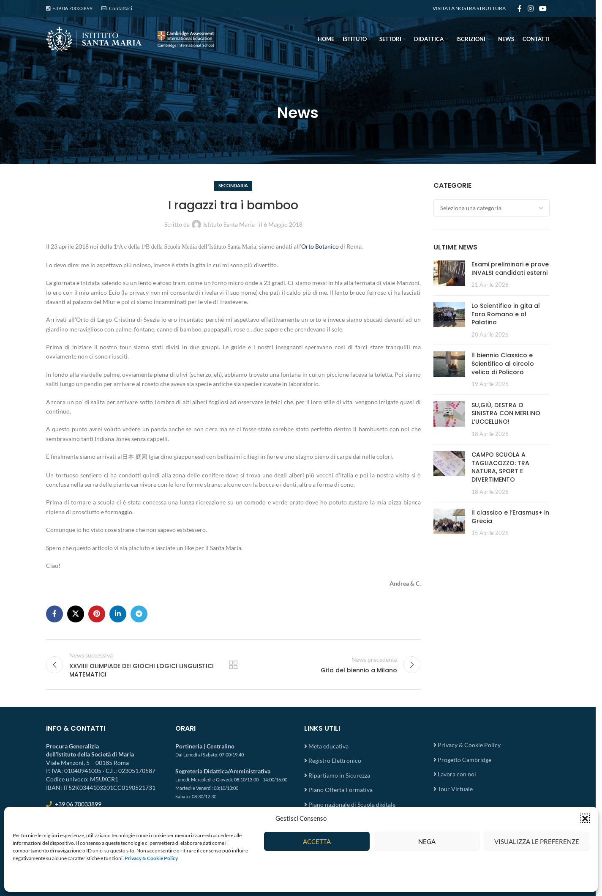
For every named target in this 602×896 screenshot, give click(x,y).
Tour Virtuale (455, 788)
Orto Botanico (320, 246)
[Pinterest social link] (96, 614)
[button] (585, 818)
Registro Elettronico (334, 760)
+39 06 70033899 (72, 8)
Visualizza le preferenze (536, 841)
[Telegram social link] (139, 614)
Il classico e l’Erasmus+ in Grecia (510, 516)
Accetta (317, 841)
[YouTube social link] (543, 8)
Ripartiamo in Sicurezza (339, 775)
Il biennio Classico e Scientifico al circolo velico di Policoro (502, 363)
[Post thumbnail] (449, 274)
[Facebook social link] (520, 8)
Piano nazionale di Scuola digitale (351, 804)
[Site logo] (130, 38)
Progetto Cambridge (464, 759)
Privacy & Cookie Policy (469, 744)
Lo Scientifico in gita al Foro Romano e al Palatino (505, 313)
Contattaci (120, 8)
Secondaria (233, 185)
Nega (427, 841)
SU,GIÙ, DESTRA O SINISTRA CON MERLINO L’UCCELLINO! (505, 413)
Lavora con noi (457, 774)
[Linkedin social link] (117, 614)
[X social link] (75, 614)
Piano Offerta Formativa (340, 789)
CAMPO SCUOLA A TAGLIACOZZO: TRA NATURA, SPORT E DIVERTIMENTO (500, 467)
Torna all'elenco (233, 664)
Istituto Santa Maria (229, 224)
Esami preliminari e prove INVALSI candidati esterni (510, 268)
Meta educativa (328, 746)
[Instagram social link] (530, 8)
